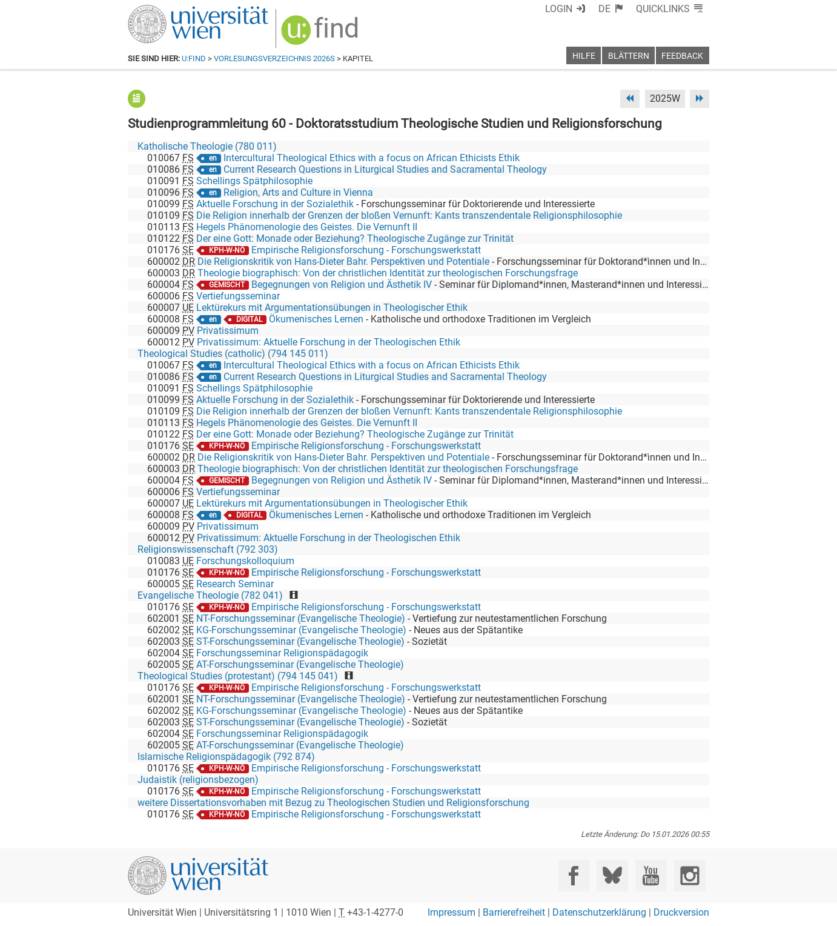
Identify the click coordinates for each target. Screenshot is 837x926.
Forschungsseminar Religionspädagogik (282, 653)
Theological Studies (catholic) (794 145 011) (232, 353)
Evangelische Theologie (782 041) (210, 595)
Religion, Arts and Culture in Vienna (298, 192)
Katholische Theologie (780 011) (207, 146)
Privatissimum (228, 330)
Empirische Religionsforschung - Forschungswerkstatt (366, 250)
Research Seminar (235, 584)
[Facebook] (573, 875)
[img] (321, 34)
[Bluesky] (612, 875)
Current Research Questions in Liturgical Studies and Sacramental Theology (385, 169)
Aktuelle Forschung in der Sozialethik (275, 204)
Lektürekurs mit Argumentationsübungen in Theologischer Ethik (332, 307)
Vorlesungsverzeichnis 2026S (274, 58)
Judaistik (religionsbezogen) (198, 779)
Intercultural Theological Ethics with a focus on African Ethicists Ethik (371, 158)
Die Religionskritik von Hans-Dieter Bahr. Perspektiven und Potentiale (343, 261)
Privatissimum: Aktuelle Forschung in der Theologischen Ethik (328, 342)
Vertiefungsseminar (238, 296)
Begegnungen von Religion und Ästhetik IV (341, 284)
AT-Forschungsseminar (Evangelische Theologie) (300, 664)
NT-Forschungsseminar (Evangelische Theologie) (300, 618)
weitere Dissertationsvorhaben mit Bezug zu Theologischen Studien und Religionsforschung (333, 802)
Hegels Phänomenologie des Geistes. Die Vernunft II (306, 227)
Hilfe (583, 56)
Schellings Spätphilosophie (254, 181)
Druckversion (681, 912)
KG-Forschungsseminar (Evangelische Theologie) (301, 630)
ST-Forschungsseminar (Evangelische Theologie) (300, 641)
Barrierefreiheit (514, 912)
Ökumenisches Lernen (316, 319)
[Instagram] (689, 875)
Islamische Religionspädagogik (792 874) (226, 756)
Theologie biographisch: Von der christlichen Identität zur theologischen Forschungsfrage (387, 273)
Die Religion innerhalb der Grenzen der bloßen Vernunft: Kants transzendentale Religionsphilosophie (409, 215)
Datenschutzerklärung (599, 912)
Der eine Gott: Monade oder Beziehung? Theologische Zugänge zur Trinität (355, 238)
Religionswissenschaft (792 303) (207, 549)
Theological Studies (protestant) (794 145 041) (237, 676)
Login (558, 9)
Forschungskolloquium (245, 561)
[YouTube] (650, 875)
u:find (194, 58)
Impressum (451, 912)
